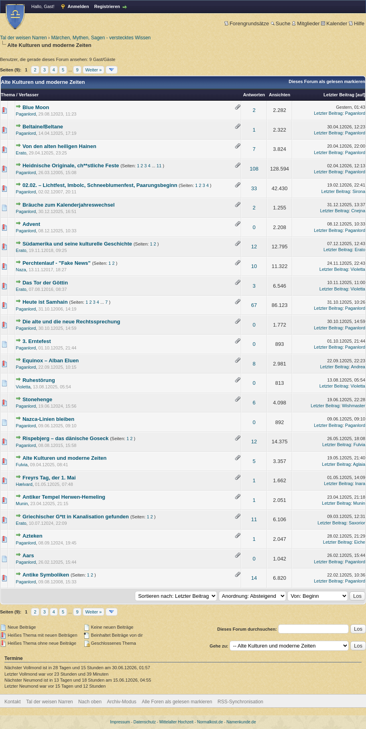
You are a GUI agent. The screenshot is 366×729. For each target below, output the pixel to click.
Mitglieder (305, 23)
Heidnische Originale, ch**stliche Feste (70, 165)
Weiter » (93, 69)
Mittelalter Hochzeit (176, 722)
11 (159, 165)
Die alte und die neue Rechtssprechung (71, 322)
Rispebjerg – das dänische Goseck (65, 438)
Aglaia (359, 464)
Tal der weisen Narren (23, 38)
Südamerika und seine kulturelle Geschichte (77, 244)
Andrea (358, 366)
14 (254, 578)
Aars (28, 555)
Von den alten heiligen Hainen (59, 146)
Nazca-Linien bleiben (48, 419)
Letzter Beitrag (338, 94)
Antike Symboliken (45, 575)
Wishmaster (353, 405)
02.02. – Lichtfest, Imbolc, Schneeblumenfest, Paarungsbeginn (99, 185)
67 (254, 305)
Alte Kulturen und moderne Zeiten (64, 458)
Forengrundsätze (246, 23)
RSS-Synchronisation (240, 702)
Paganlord (26, 114)
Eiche (359, 542)
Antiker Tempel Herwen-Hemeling (63, 497)
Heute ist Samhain (45, 302)
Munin (22, 503)
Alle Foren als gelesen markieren (177, 702)
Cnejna (358, 210)
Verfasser (29, 94)
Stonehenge (37, 399)
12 (254, 247)
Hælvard (24, 484)
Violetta (358, 269)
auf (360, 94)
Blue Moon (35, 107)
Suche (280, 23)
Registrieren (107, 6)
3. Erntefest (36, 341)
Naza (21, 269)
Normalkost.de (210, 722)
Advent (31, 224)
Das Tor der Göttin (45, 283)
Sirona (358, 191)
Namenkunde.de (241, 722)
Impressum (120, 722)
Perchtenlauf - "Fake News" (56, 263)
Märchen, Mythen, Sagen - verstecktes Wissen (100, 38)
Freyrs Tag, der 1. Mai (49, 478)
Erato (21, 152)
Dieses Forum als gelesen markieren (327, 81)
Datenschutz (145, 722)
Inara (360, 483)
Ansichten (279, 94)
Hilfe (356, 23)
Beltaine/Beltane (42, 127)
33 (254, 188)
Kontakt (12, 702)
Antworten (254, 94)
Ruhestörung (38, 380)
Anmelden (78, 6)
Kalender (334, 23)
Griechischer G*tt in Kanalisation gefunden (75, 517)
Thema (8, 94)
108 (254, 169)
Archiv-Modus (121, 702)
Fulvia (359, 444)
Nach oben (90, 702)
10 (254, 266)
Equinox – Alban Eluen (50, 360)
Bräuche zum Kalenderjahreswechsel (68, 205)
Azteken (32, 536)
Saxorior (357, 522)
